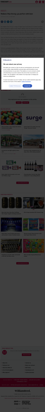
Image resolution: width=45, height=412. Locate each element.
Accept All (27, 86)
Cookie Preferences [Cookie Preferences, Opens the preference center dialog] (15, 86)
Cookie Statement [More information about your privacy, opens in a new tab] (26, 81)
